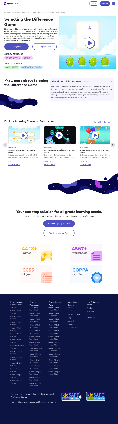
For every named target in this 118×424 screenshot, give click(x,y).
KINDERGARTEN (12, 58)
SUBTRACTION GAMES (31, 67)
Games (17, 12)
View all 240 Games (101, 122)
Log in (94, 3)
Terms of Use (17, 394)
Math (24, 12)
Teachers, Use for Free (58, 233)
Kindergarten (33, 12)
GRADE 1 (27, 58)
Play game (16, 47)
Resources (8, 12)
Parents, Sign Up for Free (59, 224)
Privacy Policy (29, 394)
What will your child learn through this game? (81, 81)
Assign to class (44, 47)
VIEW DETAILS (14, 165)
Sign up (105, 3)
